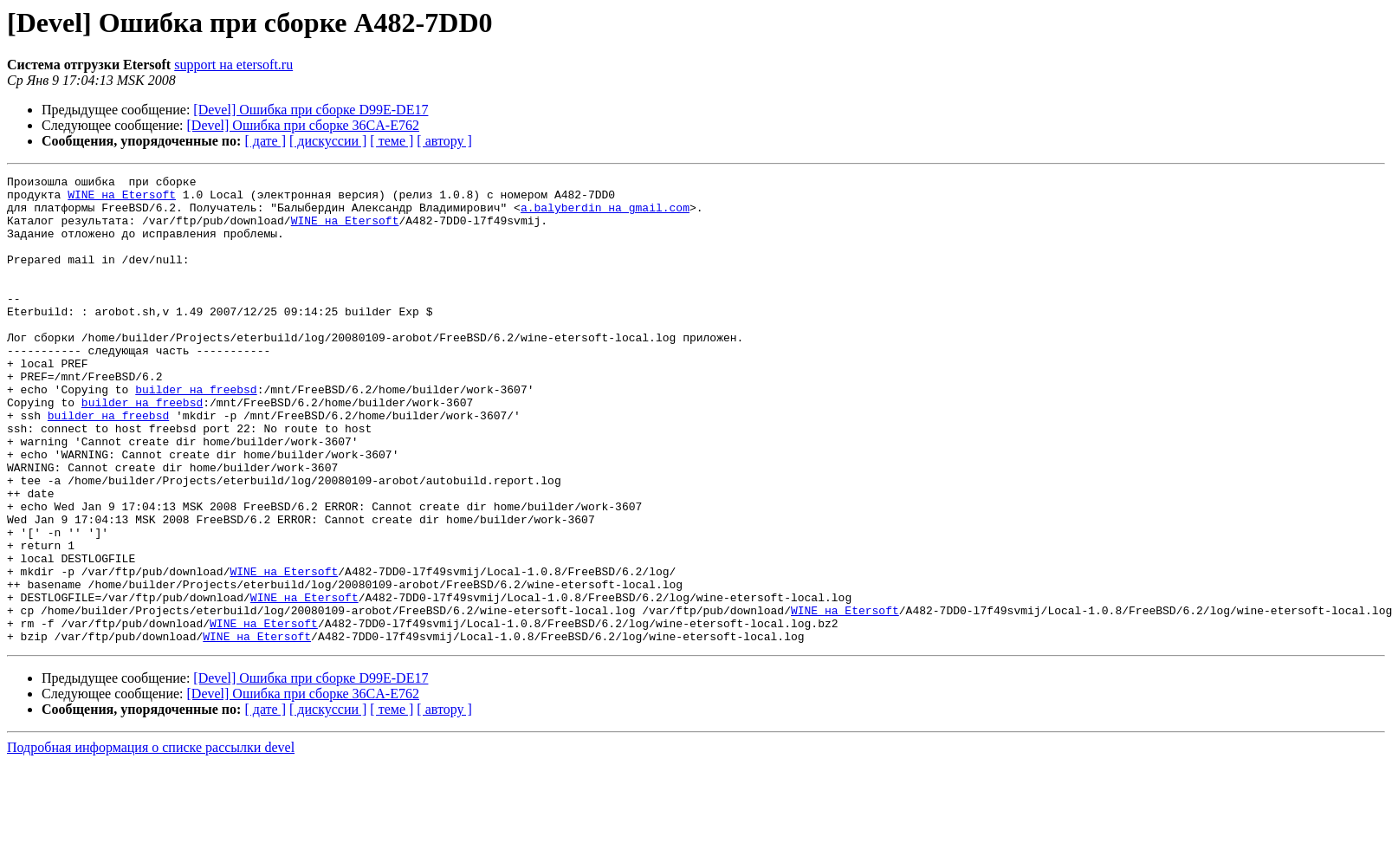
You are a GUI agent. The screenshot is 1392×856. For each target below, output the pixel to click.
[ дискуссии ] (327, 140)
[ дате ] (265, 140)
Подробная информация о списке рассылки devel (151, 840)
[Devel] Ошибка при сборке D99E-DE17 (310, 109)
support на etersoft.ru (233, 64)
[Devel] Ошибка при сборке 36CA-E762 (303, 125)
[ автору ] (444, 140)
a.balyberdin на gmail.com (605, 215)
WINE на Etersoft (122, 199)
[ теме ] (391, 140)
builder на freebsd (195, 433)
